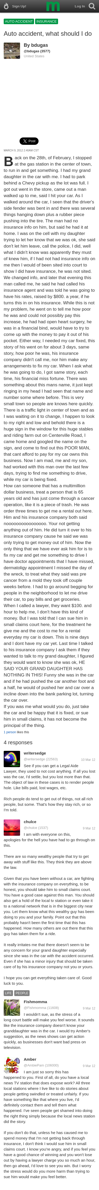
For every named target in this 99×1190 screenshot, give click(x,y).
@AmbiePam (34, 1065)
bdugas (39, 45)
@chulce (30, 828)
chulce (30, 821)
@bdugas (31, 51)
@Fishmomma (35, 1008)
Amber (30, 1059)
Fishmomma (35, 1001)
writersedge (35, 753)
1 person (10, 732)
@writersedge (34, 759)
